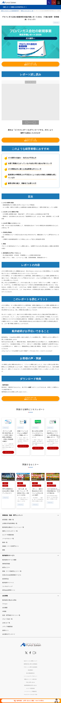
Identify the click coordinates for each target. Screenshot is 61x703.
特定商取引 (30, 669)
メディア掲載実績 (7, 626)
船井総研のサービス (8, 555)
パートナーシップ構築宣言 (30, 691)
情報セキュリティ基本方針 (30, 678)
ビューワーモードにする (30, 82)
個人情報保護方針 (30, 672)
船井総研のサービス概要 (9, 559)
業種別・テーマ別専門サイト (10, 546)
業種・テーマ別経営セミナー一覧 (11, 571)
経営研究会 (5, 578)
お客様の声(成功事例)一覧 (9, 523)
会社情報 (5, 595)
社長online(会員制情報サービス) (11, 574)
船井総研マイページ (8, 582)
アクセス (4, 603)
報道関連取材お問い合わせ (30, 685)
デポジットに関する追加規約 (30, 666)
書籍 (3, 549)
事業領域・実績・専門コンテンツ (12, 515)
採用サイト (5, 630)
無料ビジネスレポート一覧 (27, 10)
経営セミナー (6, 567)
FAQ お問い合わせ (30, 682)
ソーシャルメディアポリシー (30, 675)
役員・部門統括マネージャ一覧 (11, 615)
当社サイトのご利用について (30, 660)
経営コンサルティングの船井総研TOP (10, 10)
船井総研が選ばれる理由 (9, 599)
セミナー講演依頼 (30, 688)
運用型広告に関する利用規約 (30, 663)
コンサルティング (7, 586)
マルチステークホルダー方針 (30, 694)
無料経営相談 (6, 563)
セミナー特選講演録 (8, 534)
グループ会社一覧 (7, 618)
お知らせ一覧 (6, 622)
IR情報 (4, 611)
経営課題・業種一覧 (8, 519)
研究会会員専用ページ (8, 589)
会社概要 (4, 607)
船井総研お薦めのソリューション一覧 (13, 527)
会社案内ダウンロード (8, 633)
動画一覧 (4, 542)
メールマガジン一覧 (8, 538)
